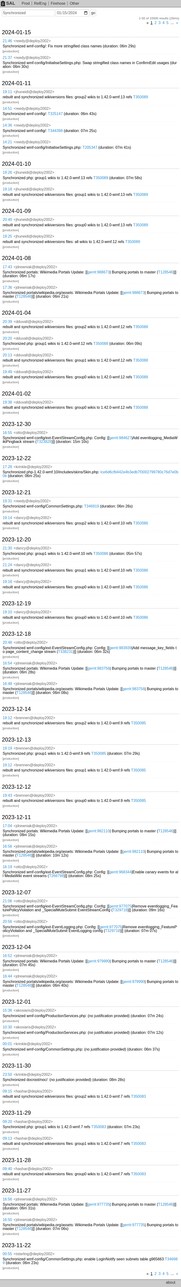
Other (74, 3)
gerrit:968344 (120, 872)
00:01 (7, 1044)
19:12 (7, 718)
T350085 (138, 723)
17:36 (7, 287)
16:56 (7, 846)
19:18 (7, 189)
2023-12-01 (16, 1002)
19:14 (7, 518)
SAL (8, 3)
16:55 (7, 433)
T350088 (140, 327)
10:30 (7, 1027)
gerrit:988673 (98, 272)
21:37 (7, 58)
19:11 (7, 92)
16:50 (7, 1220)
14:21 (7, 142)
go (93, 13)
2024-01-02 (16, 394)
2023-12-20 (16, 539)
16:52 (7, 956)
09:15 (7, 1091)
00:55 (7, 1254)
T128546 (165, 272)
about (170, 1282)
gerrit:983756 (98, 668)
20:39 (7, 322)
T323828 (44, 442)
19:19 (7, 748)
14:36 (7, 125)
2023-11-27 (16, 1190)
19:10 (7, 612)
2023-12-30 (16, 424)
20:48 (7, 642)
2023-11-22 (16, 1245)
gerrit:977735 (98, 1204)
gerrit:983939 (120, 648)
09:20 (7, 1122)
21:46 (7, 41)
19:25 (7, 236)
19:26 (7, 172)
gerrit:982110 (98, 831)
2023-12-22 (16, 458)
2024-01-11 (16, 83)
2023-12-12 (16, 787)
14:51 (7, 109)
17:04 (7, 826)
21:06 (7, 901)
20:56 (7, 922)
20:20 (7, 338)
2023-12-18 (16, 634)
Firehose (58, 3)
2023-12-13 (16, 740)
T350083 (138, 1096)
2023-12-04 (16, 947)
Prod (26, 3)
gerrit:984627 (120, 438)
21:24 (7, 565)
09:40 (7, 1169)
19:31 (7, 501)
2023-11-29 (16, 1113)
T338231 (65, 652)
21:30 (7, 548)
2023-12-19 (16, 603)
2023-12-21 (16, 492)
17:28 (7, 467)
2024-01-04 (16, 313)
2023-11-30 (16, 1066)
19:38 (7, 402)
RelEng (40, 3)
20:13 (7, 355)
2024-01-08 (16, 258)
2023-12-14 (16, 709)
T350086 (140, 523)
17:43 (7, 267)
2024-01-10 (16, 164)
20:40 (7, 220)
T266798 (56, 876)
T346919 (91, 506)
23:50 (7, 1074)
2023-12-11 (16, 817)
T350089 (140, 97)
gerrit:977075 (120, 906)
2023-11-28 (16, 1160)
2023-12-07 (16, 892)
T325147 (55, 114)
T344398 (55, 131)
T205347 (89, 147)
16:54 (7, 663)
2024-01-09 (16, 211)
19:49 (7, 372)
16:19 (7, 867)
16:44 (7, 976)
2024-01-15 (16, 32)
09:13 (7, 1138)
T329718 (120, 910)
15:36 (7, 1010)
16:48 (7, 684)
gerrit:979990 (98, 961)
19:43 (7, 795)
